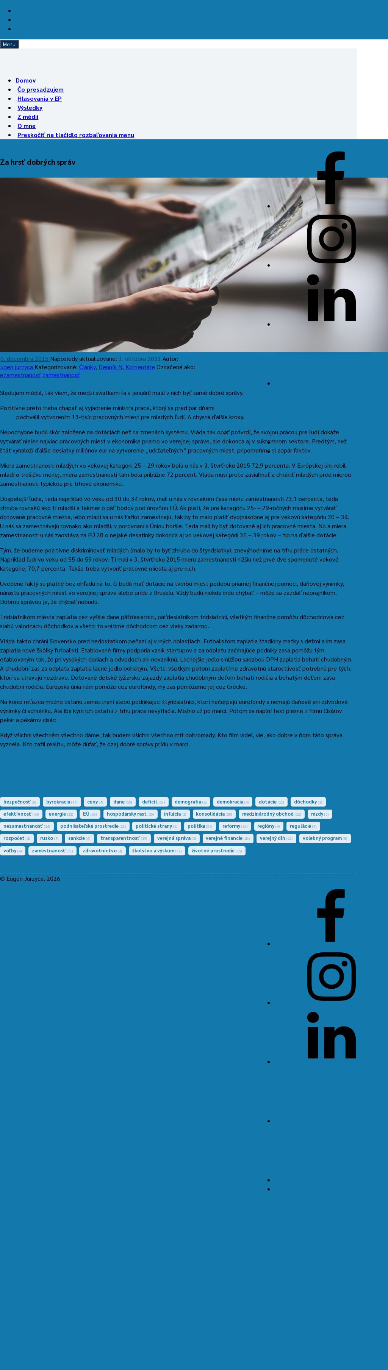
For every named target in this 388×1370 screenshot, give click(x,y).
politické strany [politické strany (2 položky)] (157, 825)
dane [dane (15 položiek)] (122, 801)
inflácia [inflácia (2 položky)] (175, 813)
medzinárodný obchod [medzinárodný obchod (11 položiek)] (271, 813)
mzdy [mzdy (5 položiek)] (320, 813)
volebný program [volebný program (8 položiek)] (325, 838)
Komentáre (140, 367)
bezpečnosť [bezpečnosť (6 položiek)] (19, 801)
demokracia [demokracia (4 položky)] (233, 801)
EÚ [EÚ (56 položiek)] (90, 813)
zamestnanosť (61, 375)
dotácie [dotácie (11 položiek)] (271, 801)
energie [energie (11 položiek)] (61, 813)
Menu (9, 44)
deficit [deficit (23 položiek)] (153, 801)
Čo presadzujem (40, 89)
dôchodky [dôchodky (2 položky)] (308, 801)
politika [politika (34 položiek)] (200, 825)
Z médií (27, 116)
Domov (26, 80)
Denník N (110, 367)
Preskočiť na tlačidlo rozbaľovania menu (75, 135)
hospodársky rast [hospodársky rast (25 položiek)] (130, 813)
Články (87, 367)
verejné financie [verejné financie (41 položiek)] (228, 838)
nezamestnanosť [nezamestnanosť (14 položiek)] (26, 825)
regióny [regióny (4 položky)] (268, 825)
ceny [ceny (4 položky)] (95, 801)
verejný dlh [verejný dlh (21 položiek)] (276, 838)
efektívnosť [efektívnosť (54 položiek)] (21, 813)
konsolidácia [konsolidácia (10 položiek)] (214, 813)
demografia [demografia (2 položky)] (191, 801)
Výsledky (29, 107)
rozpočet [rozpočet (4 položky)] (16, 838)
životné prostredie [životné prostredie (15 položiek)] (217, 850)
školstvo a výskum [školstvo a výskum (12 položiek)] (157, 850)
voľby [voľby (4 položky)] (12, 850)
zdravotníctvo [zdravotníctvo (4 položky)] (102, 850)
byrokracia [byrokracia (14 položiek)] (62, 801)
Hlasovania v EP (39, 98)
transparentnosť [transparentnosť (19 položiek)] (123, 838)
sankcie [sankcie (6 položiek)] (79, 838)
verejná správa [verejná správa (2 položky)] (176, 838)
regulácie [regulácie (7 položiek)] (303, 825)
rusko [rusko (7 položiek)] (49, 838)
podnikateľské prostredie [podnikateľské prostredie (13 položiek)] (93, 825)
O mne (26, 126)
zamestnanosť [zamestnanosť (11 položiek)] (52, 850)
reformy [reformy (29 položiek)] (235, 825)
